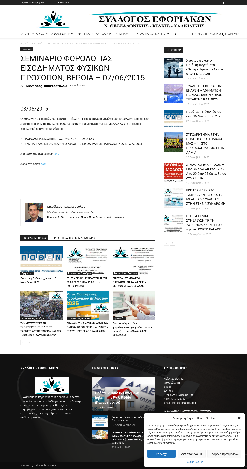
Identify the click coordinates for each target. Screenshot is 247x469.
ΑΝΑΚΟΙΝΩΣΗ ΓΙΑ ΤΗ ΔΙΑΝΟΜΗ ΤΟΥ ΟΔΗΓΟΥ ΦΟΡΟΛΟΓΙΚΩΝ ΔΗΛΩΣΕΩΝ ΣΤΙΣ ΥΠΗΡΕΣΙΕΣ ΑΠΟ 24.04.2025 (87, 327)
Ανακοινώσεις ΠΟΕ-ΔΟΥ (79, 318)
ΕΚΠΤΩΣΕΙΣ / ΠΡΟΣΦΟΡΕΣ (205, 33)
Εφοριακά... (38, 43)
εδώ (57, 153)
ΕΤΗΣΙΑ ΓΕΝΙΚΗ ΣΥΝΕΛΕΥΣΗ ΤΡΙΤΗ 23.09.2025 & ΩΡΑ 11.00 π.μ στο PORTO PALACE (87, 282)
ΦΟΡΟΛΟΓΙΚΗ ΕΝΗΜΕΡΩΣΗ (114, 33)
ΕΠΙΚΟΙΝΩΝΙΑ (230, 33)
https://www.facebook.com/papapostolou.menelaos (71, 212)
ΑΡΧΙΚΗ (25, 33)
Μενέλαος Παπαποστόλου (46, 86)
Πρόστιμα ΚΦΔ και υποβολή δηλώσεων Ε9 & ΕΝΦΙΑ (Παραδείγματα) (117, 397)
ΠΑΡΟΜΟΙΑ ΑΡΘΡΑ (34, 238)
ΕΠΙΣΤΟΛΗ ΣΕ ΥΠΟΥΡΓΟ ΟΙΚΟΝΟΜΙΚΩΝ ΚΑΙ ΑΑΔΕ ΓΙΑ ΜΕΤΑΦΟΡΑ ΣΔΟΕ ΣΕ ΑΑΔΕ (129, 282)
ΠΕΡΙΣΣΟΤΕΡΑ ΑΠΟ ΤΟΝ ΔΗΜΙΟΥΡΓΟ (73, 238)
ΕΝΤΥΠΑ (179, 33)
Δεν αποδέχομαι (191, 454)
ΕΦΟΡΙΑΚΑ (85, 33)
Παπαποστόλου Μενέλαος (195, 410)
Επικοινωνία (62, 2)
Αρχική (24, 43)
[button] (239, 418)
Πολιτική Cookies (194, 462)
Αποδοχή (161, 454)
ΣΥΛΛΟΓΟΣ (40, 33)
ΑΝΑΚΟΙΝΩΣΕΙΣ (62, 33)
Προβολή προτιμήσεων (224, 454)
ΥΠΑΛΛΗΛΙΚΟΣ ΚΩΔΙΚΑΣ (153, 33)
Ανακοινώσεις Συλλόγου (79, 273)
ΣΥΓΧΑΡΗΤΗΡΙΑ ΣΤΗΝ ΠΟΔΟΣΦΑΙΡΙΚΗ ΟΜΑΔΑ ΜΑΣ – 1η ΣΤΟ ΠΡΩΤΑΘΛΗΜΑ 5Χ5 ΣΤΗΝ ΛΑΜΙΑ (205, 143)
